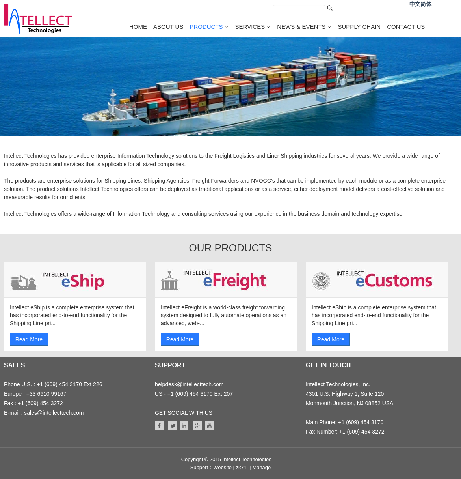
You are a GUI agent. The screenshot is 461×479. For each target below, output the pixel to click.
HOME (138, 26)
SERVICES (250, 26)
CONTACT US (406, 26)
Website (222, 467)
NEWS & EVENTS (301, 26)
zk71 (241, 467)
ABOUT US (168, 26)
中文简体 (420, 4)
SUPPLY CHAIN (359, 26)
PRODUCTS (206, 26)
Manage (261, 467)
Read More (29, 339)
